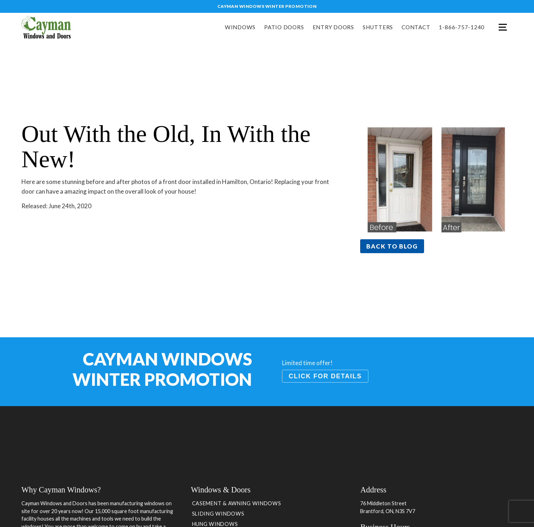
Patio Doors (284, 27)
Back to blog (392, 246)
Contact (416, 27)
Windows (240, 27)
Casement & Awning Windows (236, 503)
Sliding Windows (218, 514)
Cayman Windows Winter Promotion (267, 6)
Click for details (325, 376)
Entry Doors (333, 27)
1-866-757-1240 (461, 27)
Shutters (378, 27)
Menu (503, 27)
